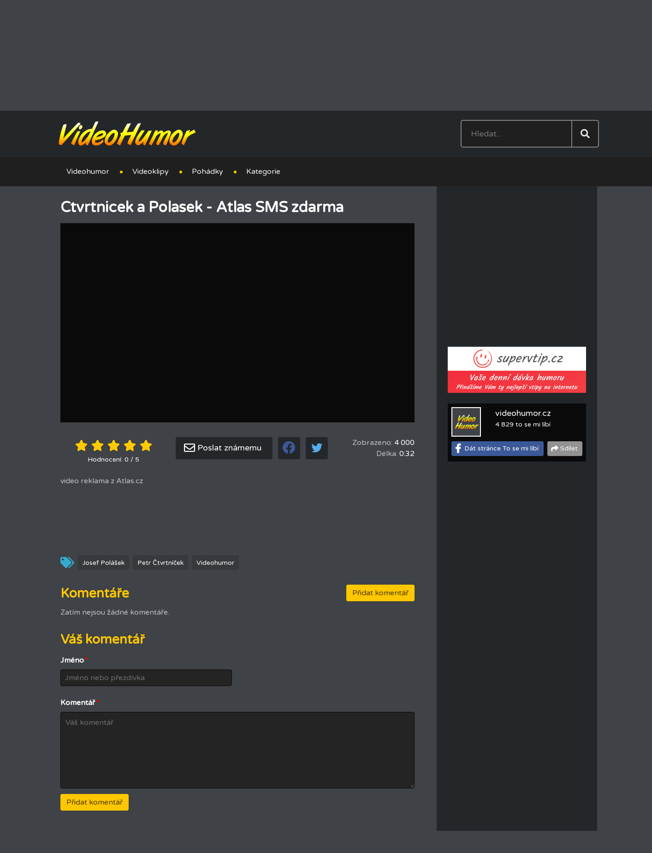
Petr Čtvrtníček (160, 563)
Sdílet (569, 448)
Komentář (79, 702)
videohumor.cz (523, 413)
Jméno (74, 660)
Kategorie (263, 171)
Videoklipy (150, 171)
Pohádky (207, 171)
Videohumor (87, 171)
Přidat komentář (380, 593)
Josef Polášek (103, 563)
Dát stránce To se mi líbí (501, 448)
